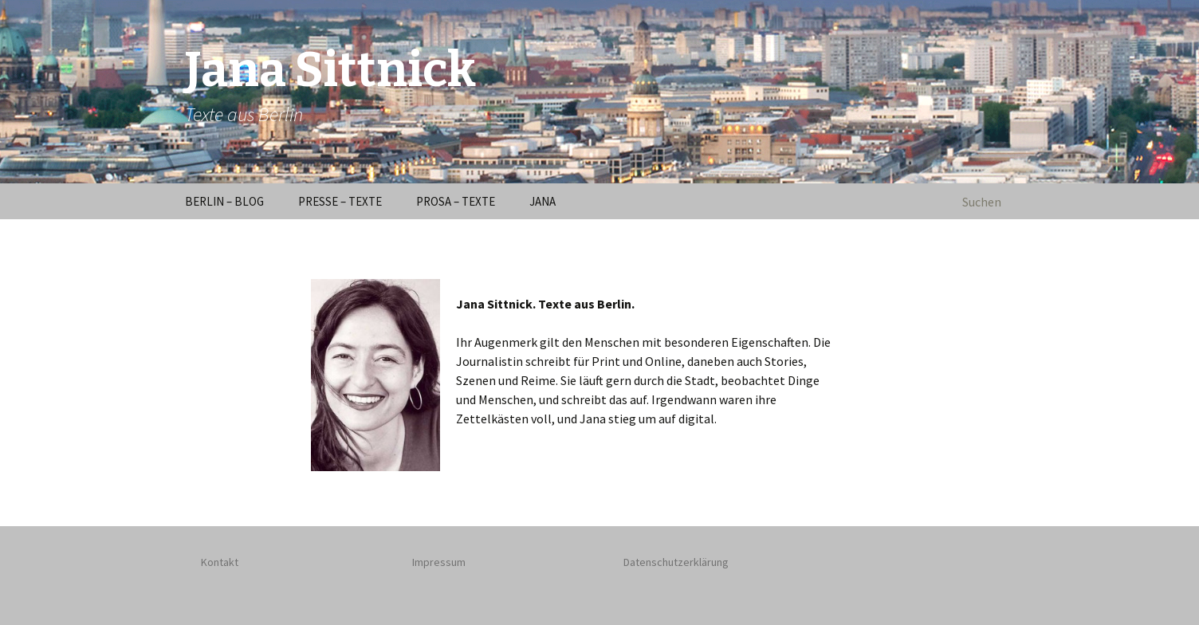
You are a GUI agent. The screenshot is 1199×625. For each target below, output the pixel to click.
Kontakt (219, 562)
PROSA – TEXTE (455, 201)
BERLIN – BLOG (224, 201)
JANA (542, 201)
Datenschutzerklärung (676, 562)
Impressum (439, 562)
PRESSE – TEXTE (340, 201)
